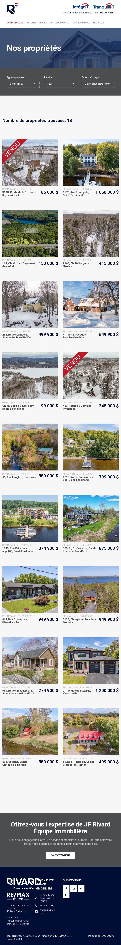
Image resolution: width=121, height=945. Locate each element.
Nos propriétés (15, 22)
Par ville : (48, 77)
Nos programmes (79, 22)
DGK (20, 939)
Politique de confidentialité (101, 936)
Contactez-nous (60, 855)
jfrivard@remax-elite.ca (80, 12)
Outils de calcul (58, 22)
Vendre (42, 22)
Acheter (30, 22)
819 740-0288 (106, 12)
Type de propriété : (16, 77)
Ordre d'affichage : (91, 77)
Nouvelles (97, 22)
